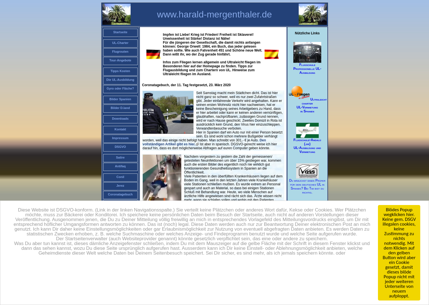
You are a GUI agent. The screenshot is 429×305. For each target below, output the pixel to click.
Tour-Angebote (120, 60)
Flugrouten (120, 51)
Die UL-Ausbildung (120, 79)
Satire (120, 157)
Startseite (120, 32)
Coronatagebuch (120, 194)
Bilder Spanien (120, 99)
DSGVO (120, 146)
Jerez (120, 185)
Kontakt (120, 129)
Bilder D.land (120, 108)
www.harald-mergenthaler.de (214, 14)
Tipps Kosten (120, 71)
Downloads (120, 118)
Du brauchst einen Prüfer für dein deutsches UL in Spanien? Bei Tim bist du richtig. (307, 179)
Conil (120, 177)
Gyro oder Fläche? (120, 88)
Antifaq (120, 166)
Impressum (120, 138)
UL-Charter (120, 42)
